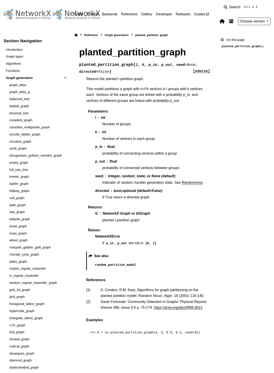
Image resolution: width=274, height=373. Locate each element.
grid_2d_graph (19, 290)
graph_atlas (17, 85)
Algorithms (13, 63)
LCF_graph (17, 325)
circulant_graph (20, 141)
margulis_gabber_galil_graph (30, 247)
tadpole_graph (19, 219)
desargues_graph (21, 353)
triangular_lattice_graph (26, 318)
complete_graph (20, 120)
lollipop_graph (19, 191)
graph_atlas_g (19, 92)
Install (78, 14)
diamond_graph (20, 360)
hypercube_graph (21, 311)
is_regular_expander (23, 275)
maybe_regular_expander (27, 268)
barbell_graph (19, 106)
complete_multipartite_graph (29, 127)
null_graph (16, 198)
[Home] (76, 35)
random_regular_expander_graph (33, 282)
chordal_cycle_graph (24, 254)
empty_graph (18, 162)
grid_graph (17, 296)
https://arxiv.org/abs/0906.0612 (178, 307)
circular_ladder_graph (24, 134)
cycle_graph (18, 148)
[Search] (241, 7)
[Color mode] (267, 7)
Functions (13, 71)
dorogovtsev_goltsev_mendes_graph (35, 155)
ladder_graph (18, 183)
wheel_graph (18, 240)
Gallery (146, 14)
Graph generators (19, 78)
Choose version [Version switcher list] (253, 21)
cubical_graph (19, 346)
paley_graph (18, 261)
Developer (164, 14)
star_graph (17, 212)
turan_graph (18, 233)
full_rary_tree (18, 169)
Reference (129, 14)
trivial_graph (18, 226)
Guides (199, 14)
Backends (110, 14)
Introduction (14, 49)
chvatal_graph (19, 339)
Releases (183, 14)
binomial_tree (18, 113)
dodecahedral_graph (24, 367)
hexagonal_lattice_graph (26, 304)
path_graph (17, 205)
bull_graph (16, 332)
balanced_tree (19, 99)
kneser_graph (19, 176)
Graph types (14, 56)
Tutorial (92, 14)
